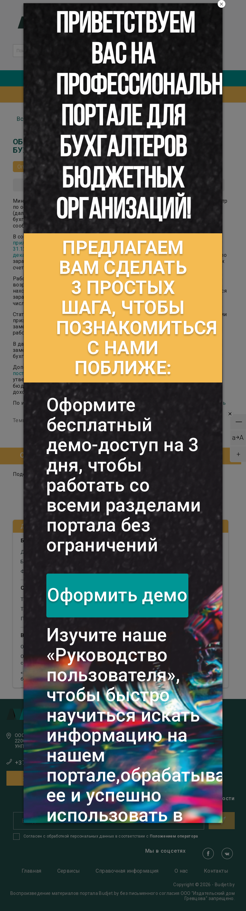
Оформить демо (117, 595)
